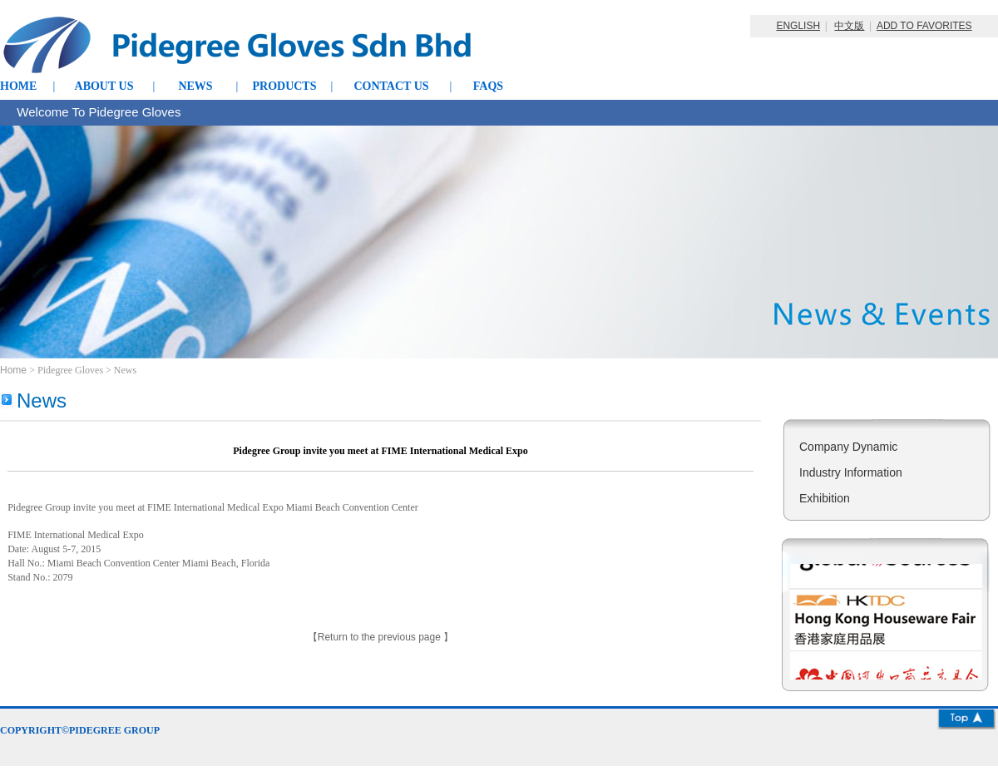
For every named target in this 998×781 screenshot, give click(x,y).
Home (14, 370)
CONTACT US (390, 86)
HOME (18, 86)
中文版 (849, 26)
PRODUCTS (284, 86)
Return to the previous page (380, 637)
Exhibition (824, 498)
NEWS (195, 86)
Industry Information (850, 472)
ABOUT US (104, 86)
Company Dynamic (848, 446)
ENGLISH (798, 26)
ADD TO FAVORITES (924, 26)
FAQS (488, 86)
